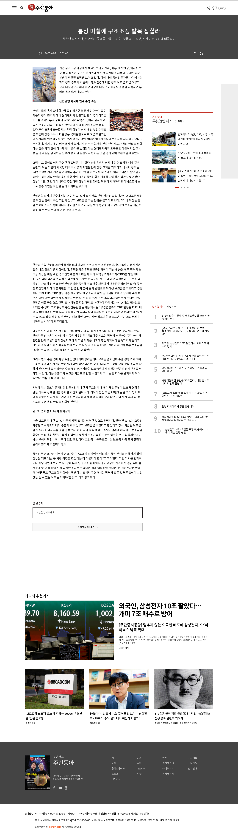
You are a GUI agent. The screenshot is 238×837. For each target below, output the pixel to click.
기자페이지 (168, 773)
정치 (113, 757)
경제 (139, 757)
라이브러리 (168, 768)
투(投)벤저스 (162, 121)
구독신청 (192, 763)
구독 (180, 121)
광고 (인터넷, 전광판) (55, 813)
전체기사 (116, 779)
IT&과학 (141, 768)
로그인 (222, 8)
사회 (113, 763)
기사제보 (192, 757)
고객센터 (82, 813)
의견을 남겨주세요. (45, 512)
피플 (139, 773)
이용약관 (92, 813)
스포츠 (115, 773)
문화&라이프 (118, 768)
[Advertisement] (80, 236)
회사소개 (39, 813)
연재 (164, 757)
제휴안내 (72, 813)
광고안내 (192, 768)
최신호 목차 (168, 763)
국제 (139, 763)
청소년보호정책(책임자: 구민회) (133, 813)
